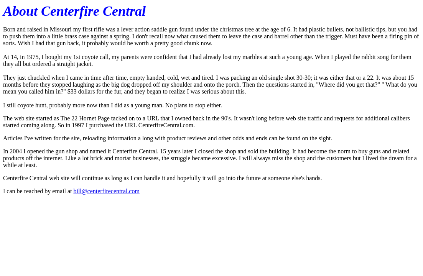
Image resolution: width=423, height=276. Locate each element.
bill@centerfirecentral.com (106, 191)
